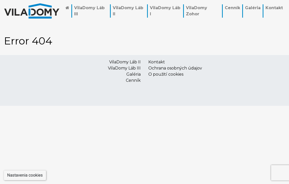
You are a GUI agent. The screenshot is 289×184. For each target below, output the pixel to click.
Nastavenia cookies (25, 175)
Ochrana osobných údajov (175, 68)
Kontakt (274, 7)
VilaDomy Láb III (89, 10)
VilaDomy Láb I (165, 10)
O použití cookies (165, 74)
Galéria (253, 7)
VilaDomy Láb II (128, 10)
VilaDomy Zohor (196, 10)
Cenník (232, 7)
